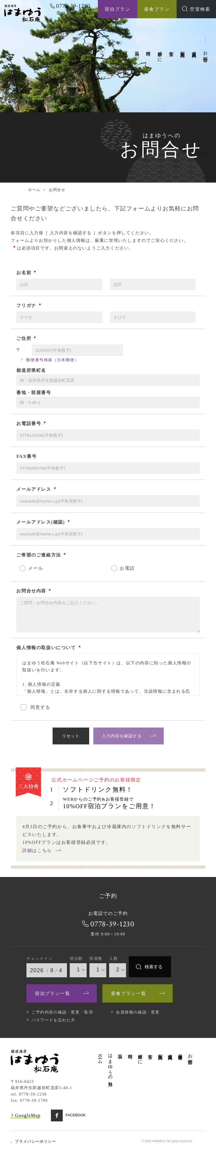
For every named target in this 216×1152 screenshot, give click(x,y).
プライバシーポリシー (35, 1141)
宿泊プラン (117, 9)
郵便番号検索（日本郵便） (52, 360)
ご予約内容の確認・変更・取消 (62, 1012)
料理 (148, 48)
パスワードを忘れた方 (53, 1020)
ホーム (114, 54)
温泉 (137, 48)
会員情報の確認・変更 (138, 1012)
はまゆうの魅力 (125, 63)
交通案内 (194, 49)
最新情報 (180, 1051)
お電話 (127, 568)
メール (35, 568)
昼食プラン (157, 9)
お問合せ (205, 54)
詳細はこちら (37, 850)
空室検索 (196, 9)
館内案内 (182, 49)
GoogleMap (27, 1115)
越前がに (160, 54)
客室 (171, 48)
